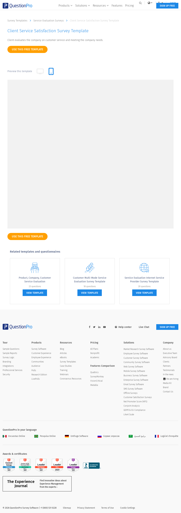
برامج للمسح (137, 436)
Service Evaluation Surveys (51, 20)
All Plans (94, 349)
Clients (166, 361)
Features (116, 10)
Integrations (8, 366)
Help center (123, 327)
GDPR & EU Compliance (134, 410)
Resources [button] (101, 10)
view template (34, 292)
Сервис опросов (108, 436)
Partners (167, 366)
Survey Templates (20, 20)
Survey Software (38, 349)
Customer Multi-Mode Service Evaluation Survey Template (89, 279)
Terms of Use (107, 508)
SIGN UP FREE (167, 10)
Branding (7, 361)
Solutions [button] (82, 10)
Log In (171, 3)
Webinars (64, 374)
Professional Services (12, 370)
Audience (35, 366)
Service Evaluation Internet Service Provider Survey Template (144, 279)
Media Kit (167, 383)
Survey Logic (8, 357)
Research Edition (39, 374)
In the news (168, 374)
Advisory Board (170, 357)
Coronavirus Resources (70, 378)
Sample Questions (11, 349)
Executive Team (170, 353)
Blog (62, 349)
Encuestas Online (14, 436)
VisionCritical (96, 381)
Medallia (94, 385)
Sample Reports (10, 353)
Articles (63, 353)
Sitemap (67, 508)
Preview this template (19, 71)
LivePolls (35, 379)
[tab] (51, 71)
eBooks (63, 357)
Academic (94, 357)
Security (6, 374)
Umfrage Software (76, 436)
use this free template (27, 49)
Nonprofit (94, 353)
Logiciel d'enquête (166, 436)
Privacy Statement (86, 508)
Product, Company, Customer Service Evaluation (35, 279)
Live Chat (144, 327)
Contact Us (168, 391)
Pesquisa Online (45, 436)
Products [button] (65, 10)
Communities (37, 361)
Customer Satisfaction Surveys (138, 397)
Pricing (129, 10)
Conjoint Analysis (132, 406)
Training (63, 370)
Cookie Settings (127, 508)
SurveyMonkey (97, 376)
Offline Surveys (131, 393)
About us (167, 349)
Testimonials (169, 370)
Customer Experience (41, 353)
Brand (165, 387)
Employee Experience (41, 357)
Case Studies (66, 366)
